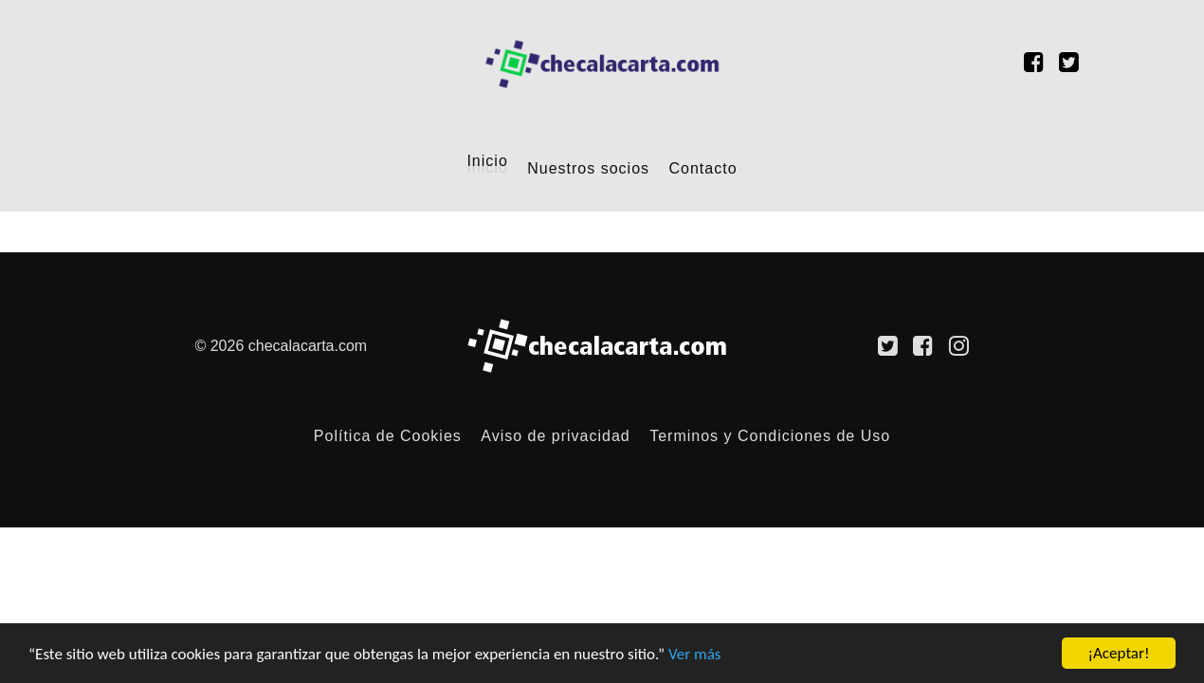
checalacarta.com (307, 346)
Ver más (694, 654)
